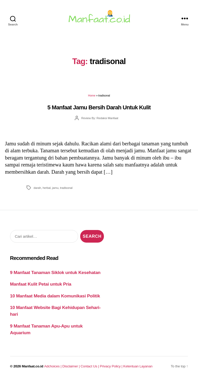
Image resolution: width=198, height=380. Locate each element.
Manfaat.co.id (32, 366)
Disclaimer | (71, 366)
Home (91, 95)
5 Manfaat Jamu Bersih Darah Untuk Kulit (99, 107)
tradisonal (66, 187)
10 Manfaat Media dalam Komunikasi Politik (55, 295)
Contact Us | (90, 366)
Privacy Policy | (111, 366)
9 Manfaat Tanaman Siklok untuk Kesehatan (55, 272)
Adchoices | (53, 366)
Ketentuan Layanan (137, 366)
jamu (55, 187)
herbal (47, 187)
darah (37, 187)
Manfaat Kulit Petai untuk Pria (40, 284)
